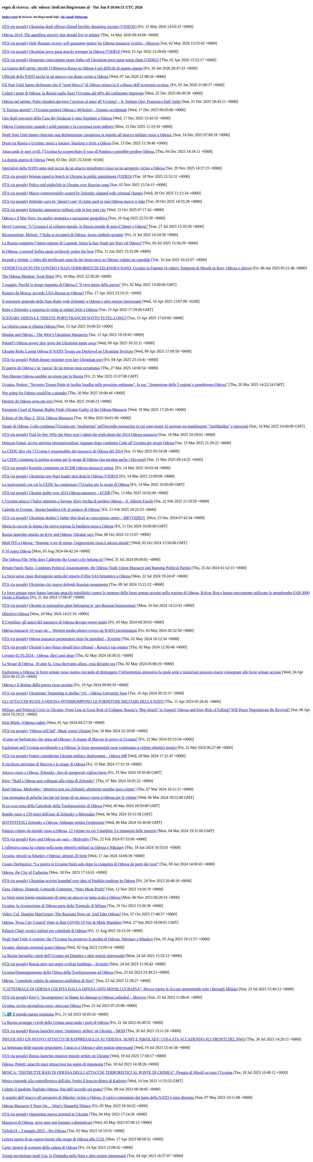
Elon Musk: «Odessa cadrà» (24, 722)
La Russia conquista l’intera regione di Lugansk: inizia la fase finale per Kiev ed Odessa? (72, 243)
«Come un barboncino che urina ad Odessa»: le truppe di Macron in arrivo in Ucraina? (69, 739)
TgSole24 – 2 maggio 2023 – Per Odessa (34, 1131)
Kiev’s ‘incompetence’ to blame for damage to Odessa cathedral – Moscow (87, 997)
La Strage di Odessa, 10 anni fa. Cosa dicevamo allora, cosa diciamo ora (58, 664)
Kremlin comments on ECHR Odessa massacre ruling (71, 468)
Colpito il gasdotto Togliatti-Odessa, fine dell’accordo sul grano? (52, 1089)
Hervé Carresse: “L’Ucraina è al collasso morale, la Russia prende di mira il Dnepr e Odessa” (75, 226)
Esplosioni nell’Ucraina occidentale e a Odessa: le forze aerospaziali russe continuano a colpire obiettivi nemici (89, 747)
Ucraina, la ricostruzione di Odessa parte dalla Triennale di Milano (54, 906)
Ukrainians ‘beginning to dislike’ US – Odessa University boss (78, 693)
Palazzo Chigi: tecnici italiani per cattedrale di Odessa (44, 931)
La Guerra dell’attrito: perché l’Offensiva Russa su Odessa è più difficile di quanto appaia (72, 68)
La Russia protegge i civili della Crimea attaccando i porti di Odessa (55, 1022)
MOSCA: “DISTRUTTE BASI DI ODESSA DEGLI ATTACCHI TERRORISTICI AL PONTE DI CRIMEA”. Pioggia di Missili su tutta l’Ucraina (117, 1072)
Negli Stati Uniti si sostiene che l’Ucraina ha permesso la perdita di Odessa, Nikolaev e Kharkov (77, 939)
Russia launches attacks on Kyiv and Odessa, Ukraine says (48, 534)
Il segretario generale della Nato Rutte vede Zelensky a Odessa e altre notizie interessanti (71, 301)
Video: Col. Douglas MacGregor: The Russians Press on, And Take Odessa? (61, 914)
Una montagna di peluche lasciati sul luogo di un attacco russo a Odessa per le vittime (69, 797)
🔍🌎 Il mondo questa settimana (28, 1014)
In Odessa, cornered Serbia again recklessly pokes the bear (48, 251)
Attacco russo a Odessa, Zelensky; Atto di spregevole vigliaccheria (54, 772)
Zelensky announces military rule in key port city (67, 210)
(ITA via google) (15, 26)
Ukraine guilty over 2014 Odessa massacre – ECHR (69, 493)
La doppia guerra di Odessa (23, 160)
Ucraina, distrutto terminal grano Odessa (34, 947)
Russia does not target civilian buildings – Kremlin (68, 964)
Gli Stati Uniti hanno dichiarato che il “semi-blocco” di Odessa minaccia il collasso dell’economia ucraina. (85, 85)
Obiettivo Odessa (15, 614)
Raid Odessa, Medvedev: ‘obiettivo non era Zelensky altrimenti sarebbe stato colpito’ (69, 789)
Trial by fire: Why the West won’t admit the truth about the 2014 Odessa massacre (93, 434)
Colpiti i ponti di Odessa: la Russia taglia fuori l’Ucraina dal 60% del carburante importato (73, 93)
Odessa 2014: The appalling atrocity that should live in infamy (51, 35)
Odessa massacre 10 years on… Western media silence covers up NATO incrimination (69, 630)
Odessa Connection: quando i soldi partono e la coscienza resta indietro (58, 126)
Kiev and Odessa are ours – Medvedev (59, 839)
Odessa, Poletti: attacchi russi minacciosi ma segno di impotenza (52, 1064)
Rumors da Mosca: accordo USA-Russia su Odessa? (43, 293)
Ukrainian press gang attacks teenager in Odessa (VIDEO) (74, 51)
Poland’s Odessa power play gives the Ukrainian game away (49, 343)
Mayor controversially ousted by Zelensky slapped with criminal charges (86, 193)
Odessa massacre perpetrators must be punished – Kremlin (75, 639)
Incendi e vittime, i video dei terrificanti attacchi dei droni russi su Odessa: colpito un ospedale (76, 260)
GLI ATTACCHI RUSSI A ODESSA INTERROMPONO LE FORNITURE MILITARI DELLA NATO (83, 701)
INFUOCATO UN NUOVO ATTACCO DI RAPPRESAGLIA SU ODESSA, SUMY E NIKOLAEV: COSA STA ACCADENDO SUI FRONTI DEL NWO (124, 1039)
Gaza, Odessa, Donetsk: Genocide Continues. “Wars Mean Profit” (53, 889)
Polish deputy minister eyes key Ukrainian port (65, 360)
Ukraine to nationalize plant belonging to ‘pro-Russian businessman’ (82, 605)
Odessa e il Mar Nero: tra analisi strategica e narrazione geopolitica (54, 218)
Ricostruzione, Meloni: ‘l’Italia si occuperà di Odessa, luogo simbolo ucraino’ (63, 235)
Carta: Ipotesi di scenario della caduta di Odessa (39, 1147)
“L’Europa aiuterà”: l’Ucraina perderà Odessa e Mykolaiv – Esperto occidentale (64, 110)
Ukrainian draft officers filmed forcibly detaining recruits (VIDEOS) (82, 26)
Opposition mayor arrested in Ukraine (58, 1114)
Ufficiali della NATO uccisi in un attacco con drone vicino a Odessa (55, 76)
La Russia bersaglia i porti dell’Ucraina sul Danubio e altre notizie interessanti (63, 956)
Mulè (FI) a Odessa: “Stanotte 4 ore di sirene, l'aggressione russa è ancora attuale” (66, 543)
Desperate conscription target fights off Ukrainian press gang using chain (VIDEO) (94, 60)
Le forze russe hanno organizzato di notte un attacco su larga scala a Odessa (61, 897)
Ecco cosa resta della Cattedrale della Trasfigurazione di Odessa (52, 806)
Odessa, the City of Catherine (25, 872)
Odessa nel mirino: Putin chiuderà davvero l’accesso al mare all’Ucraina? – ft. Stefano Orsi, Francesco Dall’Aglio (91, 101)
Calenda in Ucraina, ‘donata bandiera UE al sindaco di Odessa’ (51, 509)
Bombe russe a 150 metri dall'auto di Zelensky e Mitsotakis (48, 814)
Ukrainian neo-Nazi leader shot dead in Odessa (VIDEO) (73, 476)
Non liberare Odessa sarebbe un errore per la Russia (42, 376)
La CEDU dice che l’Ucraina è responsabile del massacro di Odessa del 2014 (62, 451)
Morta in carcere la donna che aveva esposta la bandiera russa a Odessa (57, 526)
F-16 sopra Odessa (16, 551)
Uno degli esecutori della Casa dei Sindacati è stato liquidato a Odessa (57, 118)
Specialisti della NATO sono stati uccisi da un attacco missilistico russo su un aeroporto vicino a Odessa (83, 168)
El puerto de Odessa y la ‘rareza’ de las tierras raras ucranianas (51, 368)
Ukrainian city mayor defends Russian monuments (68, 584)
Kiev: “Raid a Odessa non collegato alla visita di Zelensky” (48, 781)
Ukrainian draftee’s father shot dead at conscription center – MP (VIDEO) (87, 518)
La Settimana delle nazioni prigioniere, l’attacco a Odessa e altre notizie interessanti (68, 1047)
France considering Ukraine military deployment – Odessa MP (78, 756)
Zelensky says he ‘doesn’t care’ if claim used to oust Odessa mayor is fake (87, 201)
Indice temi (10, 17)
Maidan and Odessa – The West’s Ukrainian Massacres (45, 335)
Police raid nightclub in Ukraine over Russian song (69, 185)
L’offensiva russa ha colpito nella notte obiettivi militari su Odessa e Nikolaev (63, 847)
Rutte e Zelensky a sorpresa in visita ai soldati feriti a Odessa (50, 310)
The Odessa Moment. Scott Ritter (28, 276)
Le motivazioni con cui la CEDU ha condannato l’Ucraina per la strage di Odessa (65, 484)
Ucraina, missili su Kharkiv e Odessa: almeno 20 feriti (44, 856)
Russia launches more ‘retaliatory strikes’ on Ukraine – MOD (77, 1031)
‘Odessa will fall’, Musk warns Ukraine (60, 731)
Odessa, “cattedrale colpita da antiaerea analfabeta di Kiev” (48, 981)
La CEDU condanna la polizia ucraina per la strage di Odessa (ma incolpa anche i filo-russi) (74, 459)
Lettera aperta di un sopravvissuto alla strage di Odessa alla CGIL (53, 1139)
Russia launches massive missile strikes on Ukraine (69, 1056)
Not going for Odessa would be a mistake (34, 393)
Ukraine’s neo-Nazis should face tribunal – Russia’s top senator (78, 647)
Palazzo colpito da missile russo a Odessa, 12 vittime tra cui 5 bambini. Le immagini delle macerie (79, 831)
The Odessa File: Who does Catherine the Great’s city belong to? (53, 559)
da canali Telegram (74, 17)
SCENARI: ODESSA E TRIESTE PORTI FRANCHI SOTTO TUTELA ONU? (64, 318)
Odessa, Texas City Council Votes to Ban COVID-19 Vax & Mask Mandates (62, 922)
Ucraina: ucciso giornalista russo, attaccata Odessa (41, 1006)
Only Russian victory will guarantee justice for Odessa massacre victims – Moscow (94, 43)
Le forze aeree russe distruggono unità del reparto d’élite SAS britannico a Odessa (66, 576)
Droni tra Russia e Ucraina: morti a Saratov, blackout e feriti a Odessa (56, 143)
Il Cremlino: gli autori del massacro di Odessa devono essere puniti (54, 622)
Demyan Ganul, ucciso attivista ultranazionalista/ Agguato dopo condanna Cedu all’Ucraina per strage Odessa (88, 443)
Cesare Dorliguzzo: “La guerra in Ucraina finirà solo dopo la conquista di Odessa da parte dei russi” (80, 864)
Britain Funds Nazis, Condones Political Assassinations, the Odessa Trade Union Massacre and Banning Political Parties (96, 568)
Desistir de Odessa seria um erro (27, 401)
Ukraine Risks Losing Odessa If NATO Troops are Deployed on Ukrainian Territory (67, 351)
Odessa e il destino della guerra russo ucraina (37, 685)
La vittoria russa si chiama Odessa (29, 326)
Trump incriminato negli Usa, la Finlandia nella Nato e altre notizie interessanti (64, 1156)
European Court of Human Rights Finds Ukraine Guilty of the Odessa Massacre (64, 409)
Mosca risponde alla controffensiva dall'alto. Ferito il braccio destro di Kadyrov (64, 1081)
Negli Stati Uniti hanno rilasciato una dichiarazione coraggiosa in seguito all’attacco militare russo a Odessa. (87, 135)
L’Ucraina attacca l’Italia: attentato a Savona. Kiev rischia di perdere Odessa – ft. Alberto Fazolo (77, 501)
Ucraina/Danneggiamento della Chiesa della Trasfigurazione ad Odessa (57, 972)
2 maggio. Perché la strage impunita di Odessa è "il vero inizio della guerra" (61, 285)
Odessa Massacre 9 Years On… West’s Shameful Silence (46, 1106)
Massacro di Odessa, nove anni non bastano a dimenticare (47, 1122)
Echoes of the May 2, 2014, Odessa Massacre (37, 418)
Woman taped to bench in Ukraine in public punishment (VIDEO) (80, 176)
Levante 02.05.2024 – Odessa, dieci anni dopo (38, 655)
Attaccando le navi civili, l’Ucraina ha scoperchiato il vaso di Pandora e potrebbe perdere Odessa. (78, 151)
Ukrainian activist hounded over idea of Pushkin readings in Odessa (82, 881)
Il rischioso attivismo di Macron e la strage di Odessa (43, 764)
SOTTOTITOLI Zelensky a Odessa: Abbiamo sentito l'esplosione (53, 822)
